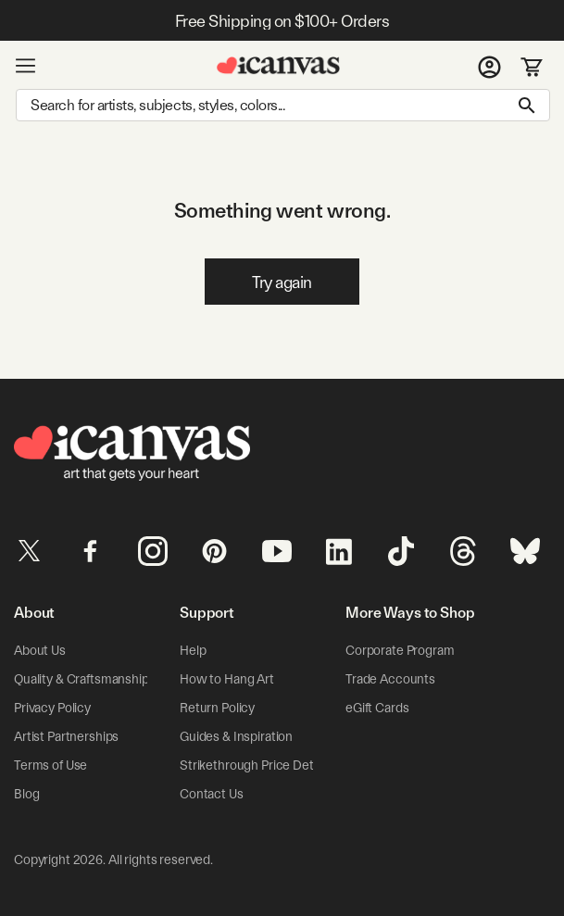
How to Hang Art (227, 678)
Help (193, 650)
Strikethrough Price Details (256, 765)
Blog (26, 793)
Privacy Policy (52, 707)
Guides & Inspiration (236, 736)
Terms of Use (50, 765)
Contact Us (212, 793)
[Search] (283, 105)
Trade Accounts (390, 678)
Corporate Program (400, 650)
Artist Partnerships (66, 736)
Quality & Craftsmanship (81, 678)
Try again (282, 282)
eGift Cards (376, 707)
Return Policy (217, 707)
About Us (40, 650)
